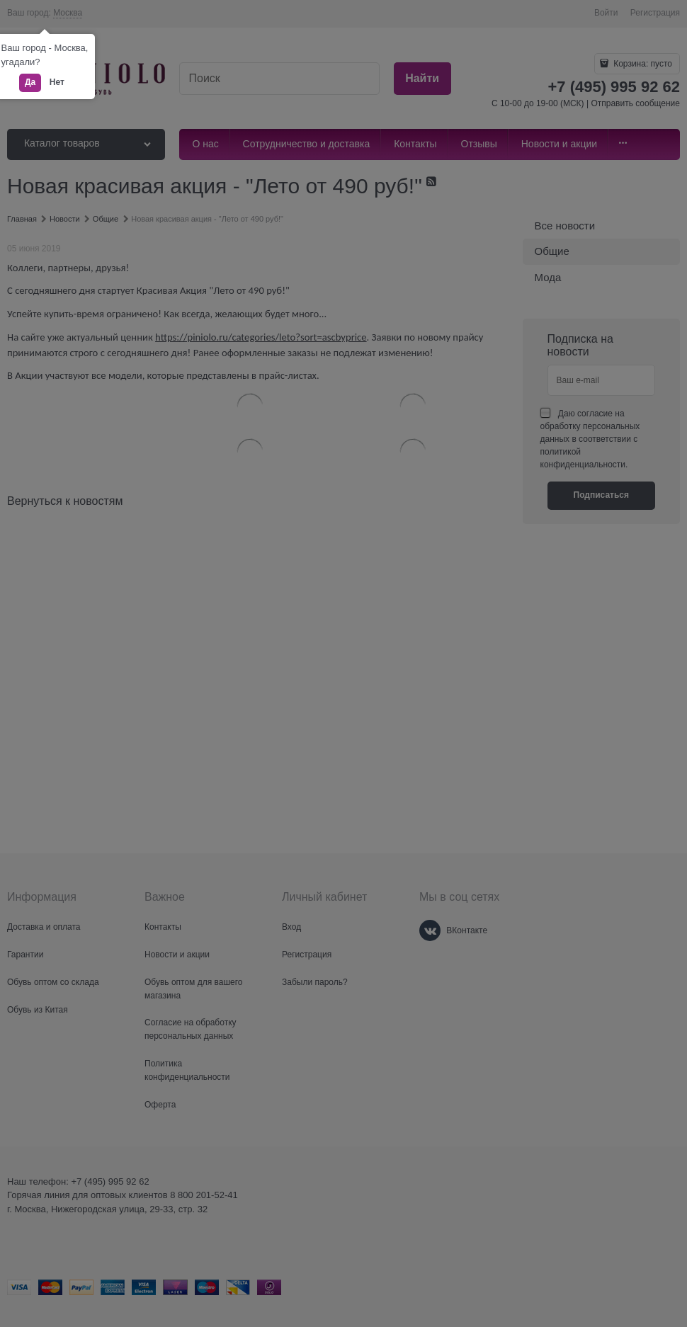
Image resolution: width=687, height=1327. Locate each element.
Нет (57, 82)
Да (30, 82)
